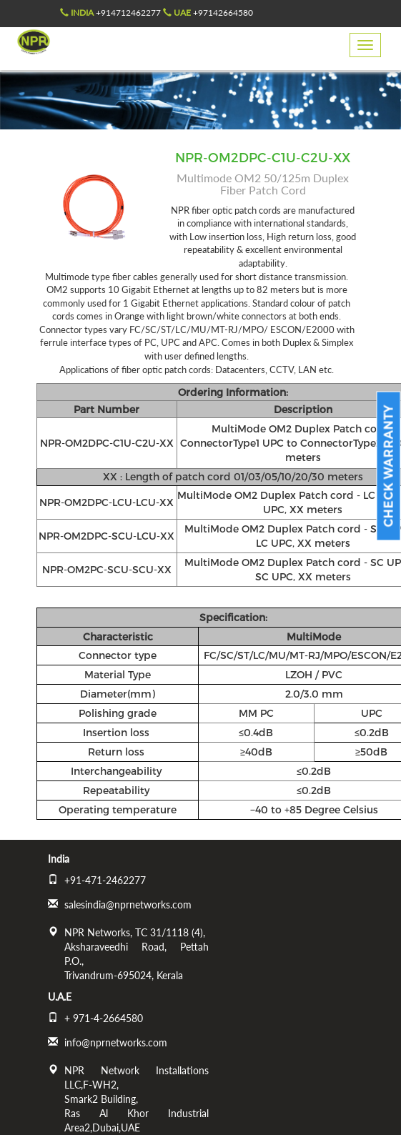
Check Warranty (388, 466)
